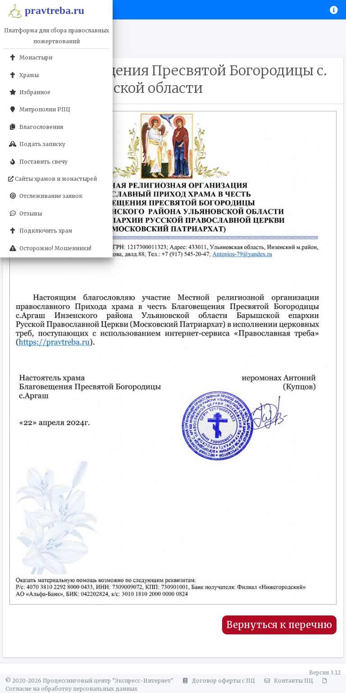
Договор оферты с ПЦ (217, 680)
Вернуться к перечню (279, 625)
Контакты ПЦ (287, 680)
